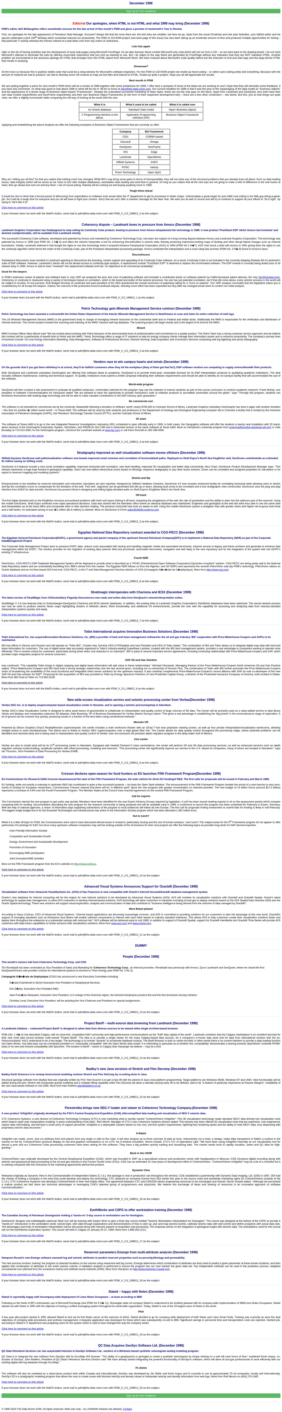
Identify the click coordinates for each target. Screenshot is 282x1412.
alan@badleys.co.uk (88, 1085)
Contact (127, 1408)
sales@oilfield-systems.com (143, 509)
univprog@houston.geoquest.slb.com (250, 427)
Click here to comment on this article (23, 344)
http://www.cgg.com (217, 569)
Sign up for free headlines (141, 11)
